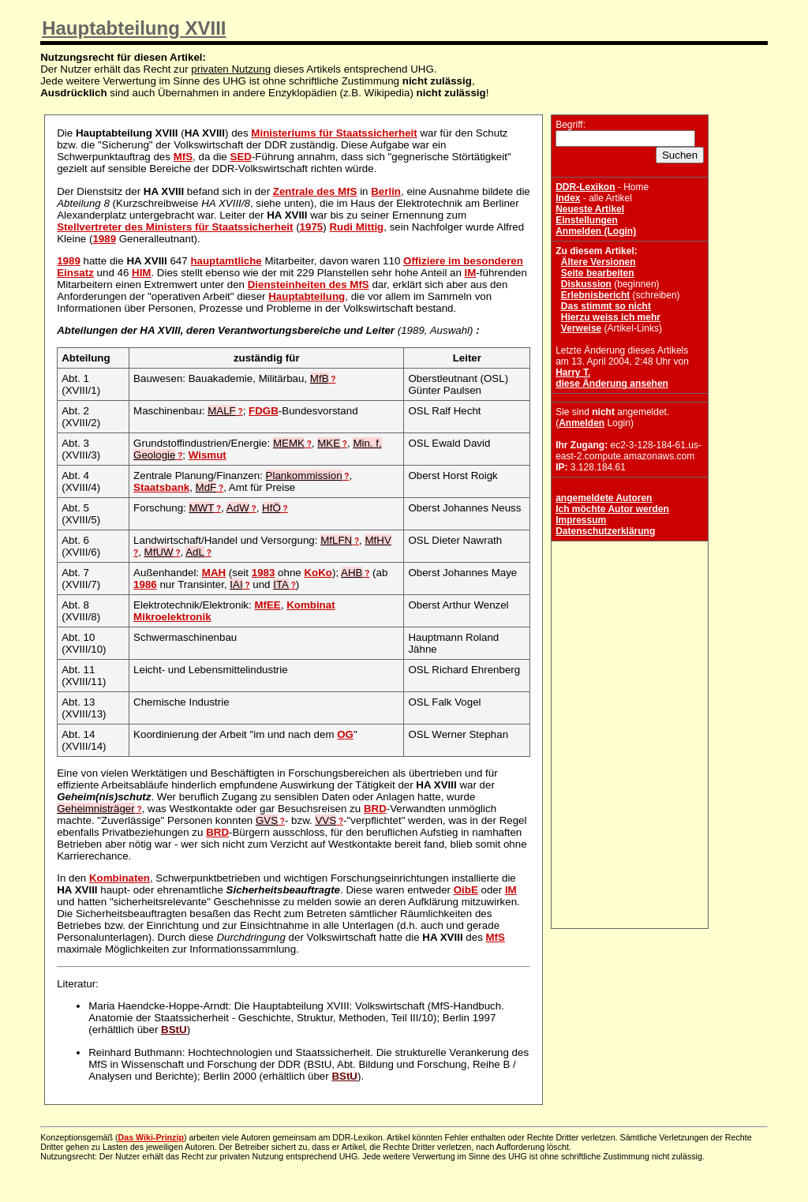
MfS (183, 157)
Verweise (581, 328)
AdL (194, 552)
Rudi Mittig (356, 227)
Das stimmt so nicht (606, 306)
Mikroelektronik (172, 617)
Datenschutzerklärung (605, 531)
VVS (325, 820)
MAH (214, 573)
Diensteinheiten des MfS (308, 284)
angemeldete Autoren (604, 498)
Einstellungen (587, 220)
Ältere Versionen (598, 262)
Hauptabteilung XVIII (134, 28)
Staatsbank (161, 487)
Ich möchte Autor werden (612, 509)
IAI (236, 584)
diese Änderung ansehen (612, 383)
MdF (206, 487)
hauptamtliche (225, 261)
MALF (222, 411)
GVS (267, 820)
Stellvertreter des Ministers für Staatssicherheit (175, 227)
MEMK (289, 443)
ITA (281, 584)
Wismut (207, 455)
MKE (328, 443)
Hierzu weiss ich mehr (610, 317)
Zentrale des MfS (315, 191)
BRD (375, 808)
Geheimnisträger (96, 808)
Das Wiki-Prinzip (151, 1137)
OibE (466, 890)
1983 (263, 573)
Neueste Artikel (590, 209)
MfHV (378, 540)
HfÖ (271, 508)
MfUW (159, 552)
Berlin (386, 191)
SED (241, 157)
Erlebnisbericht (595, 295)
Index (568, 198)
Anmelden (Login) (596, 231)
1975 (312, 227)
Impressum (581, 520)
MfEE (267, 605)
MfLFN (336, 540)
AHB (351, 573)
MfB (319, 378)
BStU (174, 1029)
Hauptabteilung (306, 296)
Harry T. (573, 372)
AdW (237, 508)
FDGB (264, 411)
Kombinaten (119, 878)
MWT (201, 508)
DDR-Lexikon (585, 187)
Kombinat (310, 605)
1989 (104, 239)
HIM (141, 273)
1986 (145, 584)
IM (471, 273)
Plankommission (304, 475)
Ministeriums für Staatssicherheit (334, 133)
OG (345, 734)
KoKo (318, 573)
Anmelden (581, 423)
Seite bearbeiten (597, 273)
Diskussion (586, 284)
